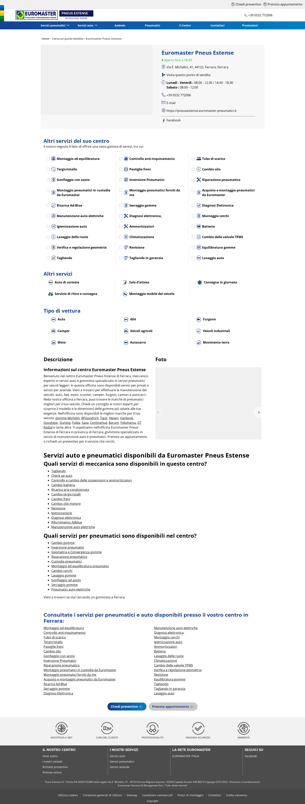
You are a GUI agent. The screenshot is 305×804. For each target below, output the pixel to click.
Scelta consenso (236, 795)
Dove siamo (50, 756)
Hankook (126, 418)
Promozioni (250, 25)
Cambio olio (208, 169)
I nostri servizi (124, 749)
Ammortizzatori (139, 226)
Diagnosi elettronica (66, 518)
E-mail (171, 103)
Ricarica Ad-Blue (66, 205)
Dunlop (65, 423)
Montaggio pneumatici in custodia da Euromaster (80, 192)
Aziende (120, 25)
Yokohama (128, 423)
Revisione (134, 247)
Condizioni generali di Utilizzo (103, 795)
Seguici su (254, 749)
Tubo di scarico (210, 158)
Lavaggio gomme (63, 575)
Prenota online (52, 772)
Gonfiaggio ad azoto (66, 580)
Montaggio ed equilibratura (75, 158)
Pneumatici (152, 25)
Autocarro (135, 342)
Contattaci (217, 25)
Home (45, 38)
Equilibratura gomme (215, 247)
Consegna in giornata (217, 282)
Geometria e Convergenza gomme (76, 552)
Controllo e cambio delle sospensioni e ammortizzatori (91, 480)
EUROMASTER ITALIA (185, 756)
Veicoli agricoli (138, 331)
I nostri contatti (52, 761)
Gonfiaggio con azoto (70, 179)
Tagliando (61, 258)
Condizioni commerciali (158, 795)
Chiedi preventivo (124, 706)
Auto (58, 319)
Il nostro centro (59, 749)
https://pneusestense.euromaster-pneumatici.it (202, 111)
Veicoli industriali (213, 331)
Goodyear (51, 423)
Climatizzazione (139, 237)
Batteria (205, 226)
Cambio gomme (63, 543)
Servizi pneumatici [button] (53, 25)
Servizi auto (117, 756)
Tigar (104, 418)
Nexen (113, 418)
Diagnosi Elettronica (215, 205)
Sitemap (132, 795)
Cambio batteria (63, 485)
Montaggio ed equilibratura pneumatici (80, 566)
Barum (114, 423)
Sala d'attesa (136, 282)
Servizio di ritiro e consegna (72, 294)
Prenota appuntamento (171, 706)
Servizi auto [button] (85, 25)
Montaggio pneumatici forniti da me (152, 192)
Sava (85, 423)
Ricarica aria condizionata (70, 489)
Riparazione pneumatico (218, 179)
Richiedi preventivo (55, 767)
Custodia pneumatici (66, 561)
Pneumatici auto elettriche (70, 589)
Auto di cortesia (63, 282)
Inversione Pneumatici (144, 179)
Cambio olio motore (66, 504)
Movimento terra (212, 342)
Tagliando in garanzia (143, 258)
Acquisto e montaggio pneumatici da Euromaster (225, 192)
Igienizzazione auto (69, 226)
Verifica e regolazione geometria (79, 247)
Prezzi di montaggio (191, 795)
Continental (98, 423)
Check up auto (61, 475)
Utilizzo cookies (68, 795)
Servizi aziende (120, 767)
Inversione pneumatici (67, 547)
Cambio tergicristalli (66, 494)
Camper (60, 331)
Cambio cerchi (61, 571)
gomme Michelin (67, 418)
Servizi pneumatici (122, 761)
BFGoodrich (90, 418)
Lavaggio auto (210, 258)
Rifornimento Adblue (66, 522)
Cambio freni (60, 499)
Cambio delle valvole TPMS (219, 237)
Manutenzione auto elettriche (77, 216)
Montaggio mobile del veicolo (148, 294)
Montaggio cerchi (212, 216)
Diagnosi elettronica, (143, 216)
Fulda (76, 423)
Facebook (251, 756)
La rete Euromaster (191, 749)
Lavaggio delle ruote (69, 237)
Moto (58, 342)
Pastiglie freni (137, 169)
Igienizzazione (61, 513)
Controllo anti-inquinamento (149, 158)
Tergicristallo (64, 169)
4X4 (130, 319)
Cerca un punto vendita (67, 38)
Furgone (206, 319)
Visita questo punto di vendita (188, 75)
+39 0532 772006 (179, 95)
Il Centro (185, 25)
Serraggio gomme (140, 205)
